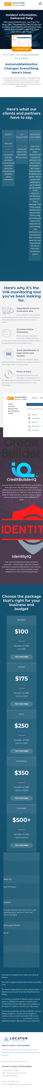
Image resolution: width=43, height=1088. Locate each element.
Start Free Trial (21, 49)
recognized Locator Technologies (8, 149)
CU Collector (22, 146)
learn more (21, 36)
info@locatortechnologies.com (12, 1018)
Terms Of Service (21, 1061)
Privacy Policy (7, 1061)
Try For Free (21, 657)
